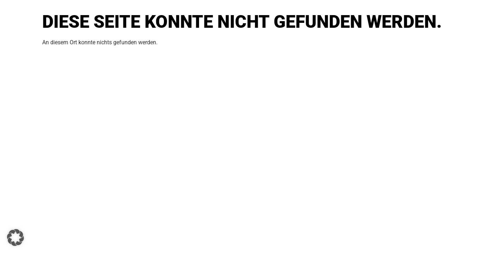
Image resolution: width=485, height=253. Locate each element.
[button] (15, 237)
